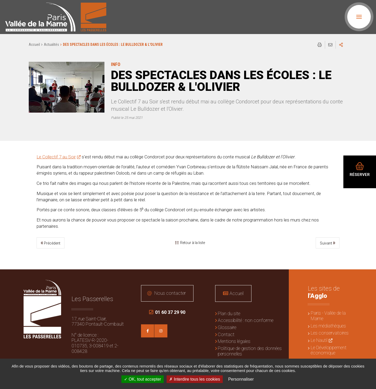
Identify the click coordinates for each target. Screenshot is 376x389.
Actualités (51, 44)
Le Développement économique (328, 350)
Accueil (34, 44)
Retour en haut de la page (368, 277)
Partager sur (341, 45)
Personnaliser (241, 379)
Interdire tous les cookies (194, 379)
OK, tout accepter (142, 379)
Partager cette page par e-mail (330, 45)
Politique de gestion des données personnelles (250, 351)
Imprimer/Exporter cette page (319, 45)
